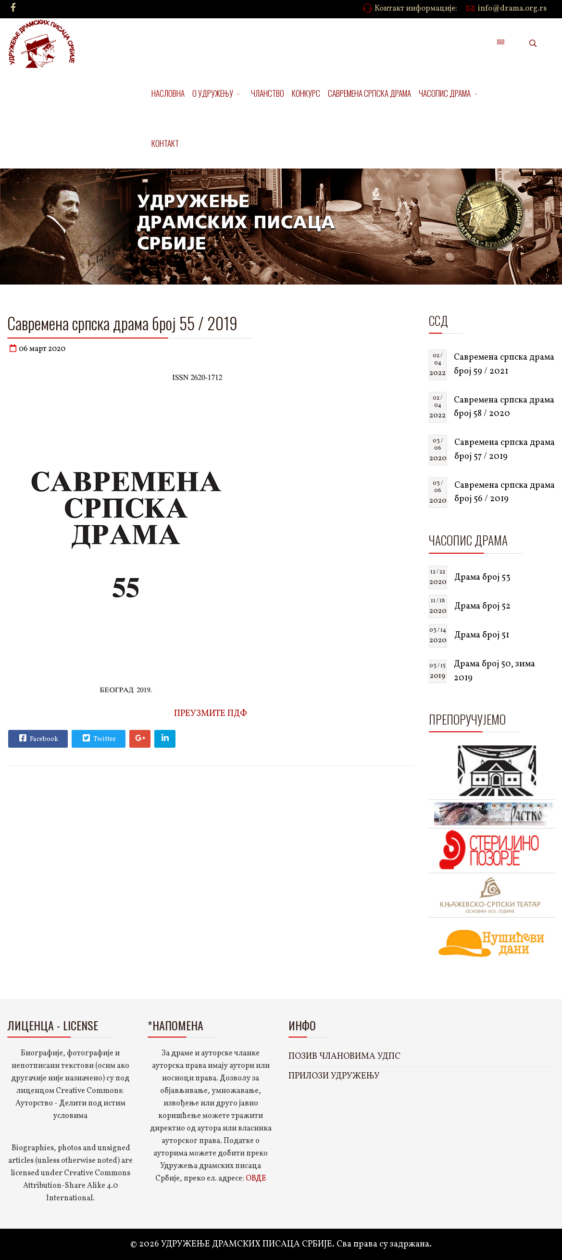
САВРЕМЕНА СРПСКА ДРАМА (369, 93)
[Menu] (500, 43)
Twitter (98, 738)
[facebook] (13, 8)
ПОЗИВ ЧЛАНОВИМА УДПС (344, 1057)
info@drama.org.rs (512, 8)
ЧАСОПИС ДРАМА (445, 93)
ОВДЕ (256, 1178)
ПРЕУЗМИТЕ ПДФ (210, 714)
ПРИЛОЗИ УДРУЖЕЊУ (334, 1076)
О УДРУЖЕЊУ (212, 93)
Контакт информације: (416, 8)
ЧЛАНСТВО (267, 93)
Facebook (37, 738)
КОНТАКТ (165, 143)
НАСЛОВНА (168, 93)
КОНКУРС (306, 93)
